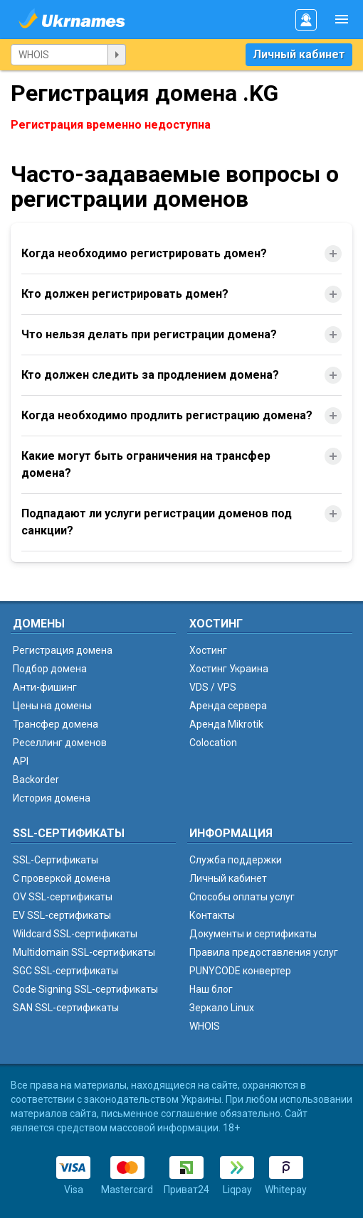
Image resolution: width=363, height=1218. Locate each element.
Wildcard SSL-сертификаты (75, 933)
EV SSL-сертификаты (62, 915)
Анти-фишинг (45, 687)
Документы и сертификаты (253, 933)
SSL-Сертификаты (55, 860)
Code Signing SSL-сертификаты (85, 989)
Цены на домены (52, 705)
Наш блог (211, 989)
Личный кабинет (299, 54)
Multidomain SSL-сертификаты (84, 952)
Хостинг (208, 650)
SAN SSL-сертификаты (66, 1007)
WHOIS (204, 1026)
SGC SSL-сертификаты (65, 970)
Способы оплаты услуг (242, 896)
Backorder (36, 779)
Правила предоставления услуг (263, 952)
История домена (51, 798)
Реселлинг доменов (60, 742)
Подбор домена (50, 668)
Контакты (212, 915)
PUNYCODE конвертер (240, 970)
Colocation (213, 742)
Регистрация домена (62, 650)
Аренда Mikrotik (226, 724)
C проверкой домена (61, 878)
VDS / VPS (212, 687)
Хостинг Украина (228, 668)
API (20, 761)
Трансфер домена (55, 724)
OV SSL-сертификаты (62, 896)
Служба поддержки (235, 860)
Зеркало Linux (221, 1007)
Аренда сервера (228, 705)
